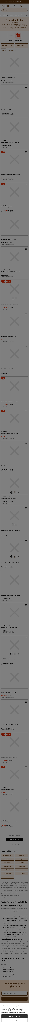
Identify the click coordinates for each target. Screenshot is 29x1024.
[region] (14, 1013)
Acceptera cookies (14, 1016)
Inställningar (14, 1020)
